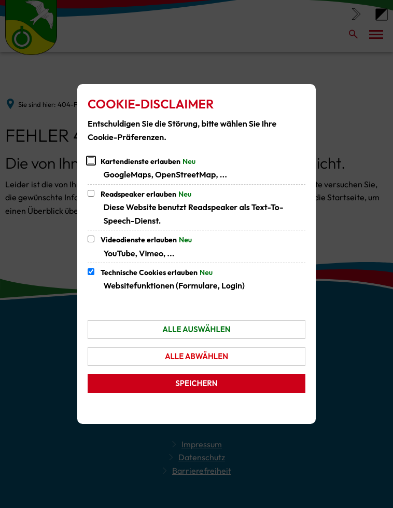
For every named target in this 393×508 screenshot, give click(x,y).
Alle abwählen (196, 356)
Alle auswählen (196, 329)
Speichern (196, 383)
